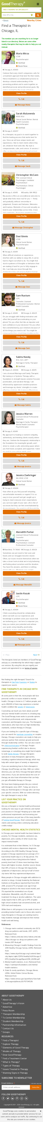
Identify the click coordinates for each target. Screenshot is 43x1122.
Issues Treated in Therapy (15, 1069)
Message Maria (22, 105)
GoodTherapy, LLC (27, 1105)
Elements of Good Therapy (16, 1047)
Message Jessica (22, 466)
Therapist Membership (14, 1014)
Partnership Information (14, 1025)
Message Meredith (23, 585)
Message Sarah (22, 166)
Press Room (8, 1010)
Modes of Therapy (12, 1051)
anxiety (20, 707)
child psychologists (11, 746)
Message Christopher (22, 227)
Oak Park (15, 682)
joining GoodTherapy (12, 820)
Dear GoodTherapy (12, 1055)
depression (30, 707)
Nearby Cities (34, 20)
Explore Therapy (11, 1044)
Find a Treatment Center (15, 1058)
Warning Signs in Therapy (15, 1073)
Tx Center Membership (14, 1017)
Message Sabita (23, 405)
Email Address (8, 1083)
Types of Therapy (11, 1065)
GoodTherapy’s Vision (13, 1003)
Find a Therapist (11, 1040)
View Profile (21, 93)
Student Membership (13, 1021)
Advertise (7, 1007)
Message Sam (22, 348)
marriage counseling (25, 734)
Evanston (22, 682)
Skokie (32, 682)
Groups (6, 1032)
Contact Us (8, 1028)
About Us (7, 999)
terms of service (31, 668)
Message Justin (22, 645)
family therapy (13, 754)
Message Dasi (22, 287)
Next (35, 655)
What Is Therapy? (11, 1062)
